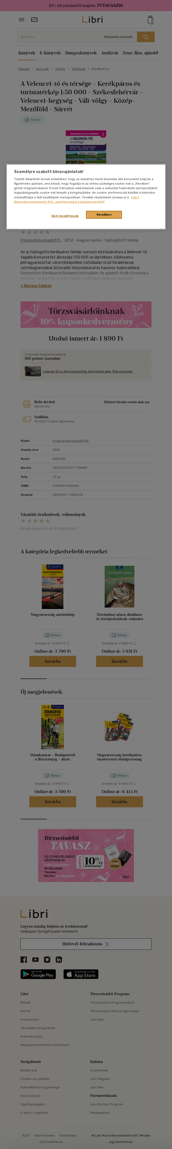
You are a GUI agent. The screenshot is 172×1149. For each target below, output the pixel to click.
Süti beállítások (65, 215)
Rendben (104, 214)
